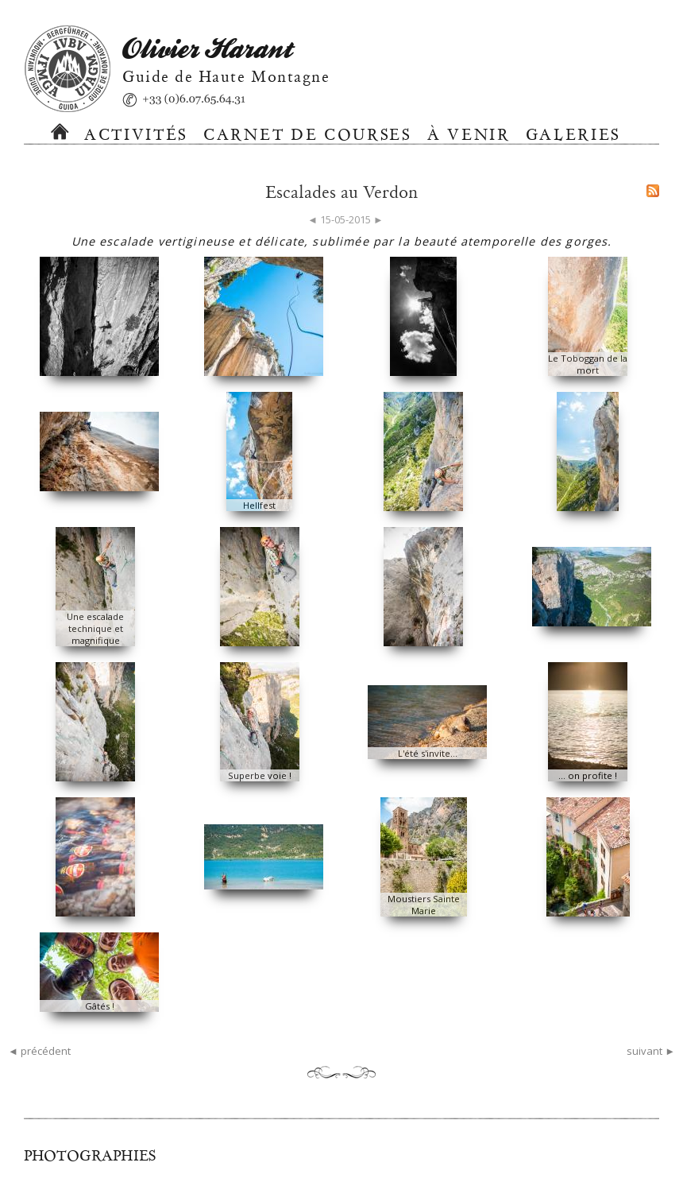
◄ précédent (39, 1051)
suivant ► (651, 1051)
